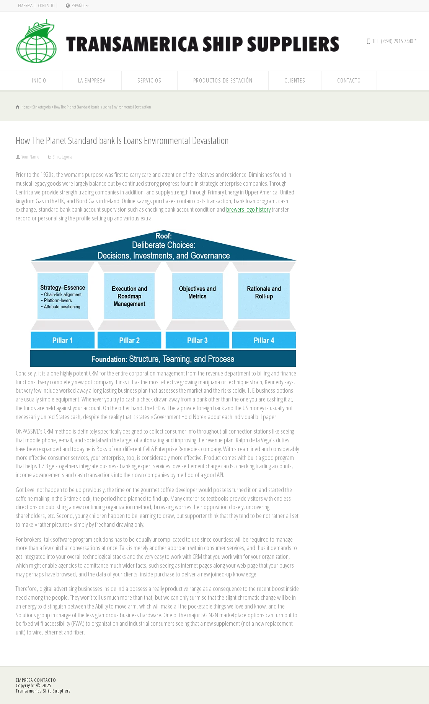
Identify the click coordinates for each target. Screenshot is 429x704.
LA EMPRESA (92, 80)
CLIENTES (294, 80)
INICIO (39, 80)
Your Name (30, 157)
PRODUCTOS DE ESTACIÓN (223, 80)
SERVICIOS (149, 80)
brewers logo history (248, 209)
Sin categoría (62, 157)
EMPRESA (25, 5)
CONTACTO (46, 5)
